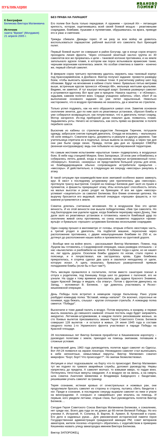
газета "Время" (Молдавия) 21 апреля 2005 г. (21, 34)
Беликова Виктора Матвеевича (24, 23)
